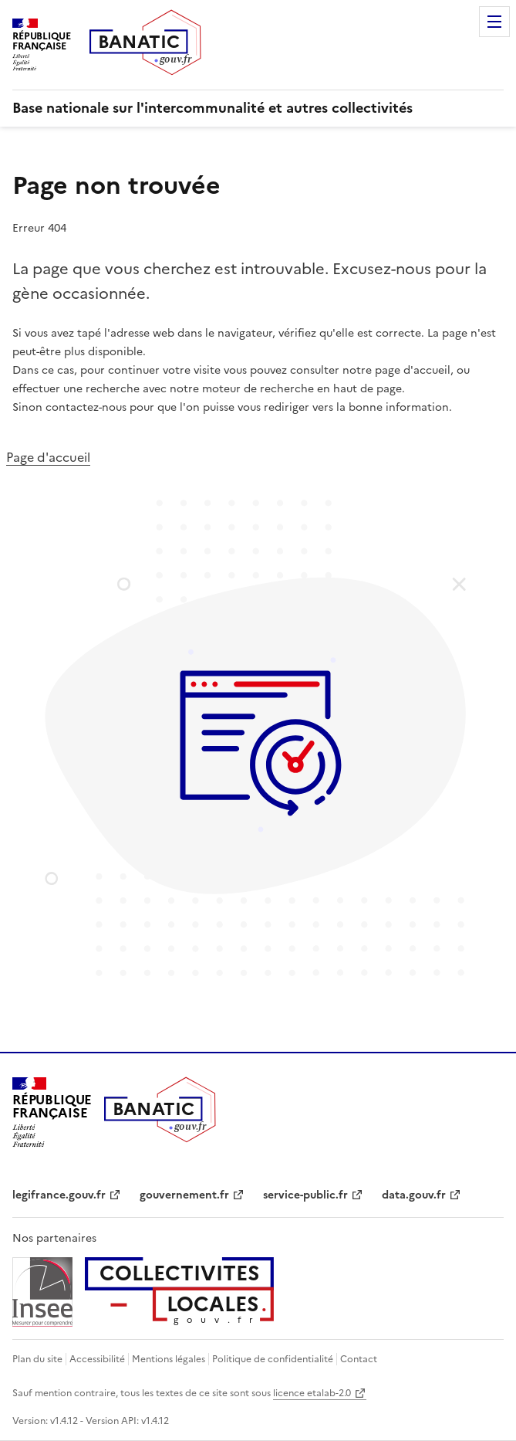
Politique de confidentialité (272, 1359)
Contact (358, 1359)
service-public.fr (305, 1195)
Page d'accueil (48, 457)
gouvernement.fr (184, 1195)
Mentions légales (168, 1359)
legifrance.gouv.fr (59, 1195)
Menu (494, 21)
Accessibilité (97, 1359)
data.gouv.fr (414, 1195)
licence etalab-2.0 (312, 1393)
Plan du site (37, 1359)
